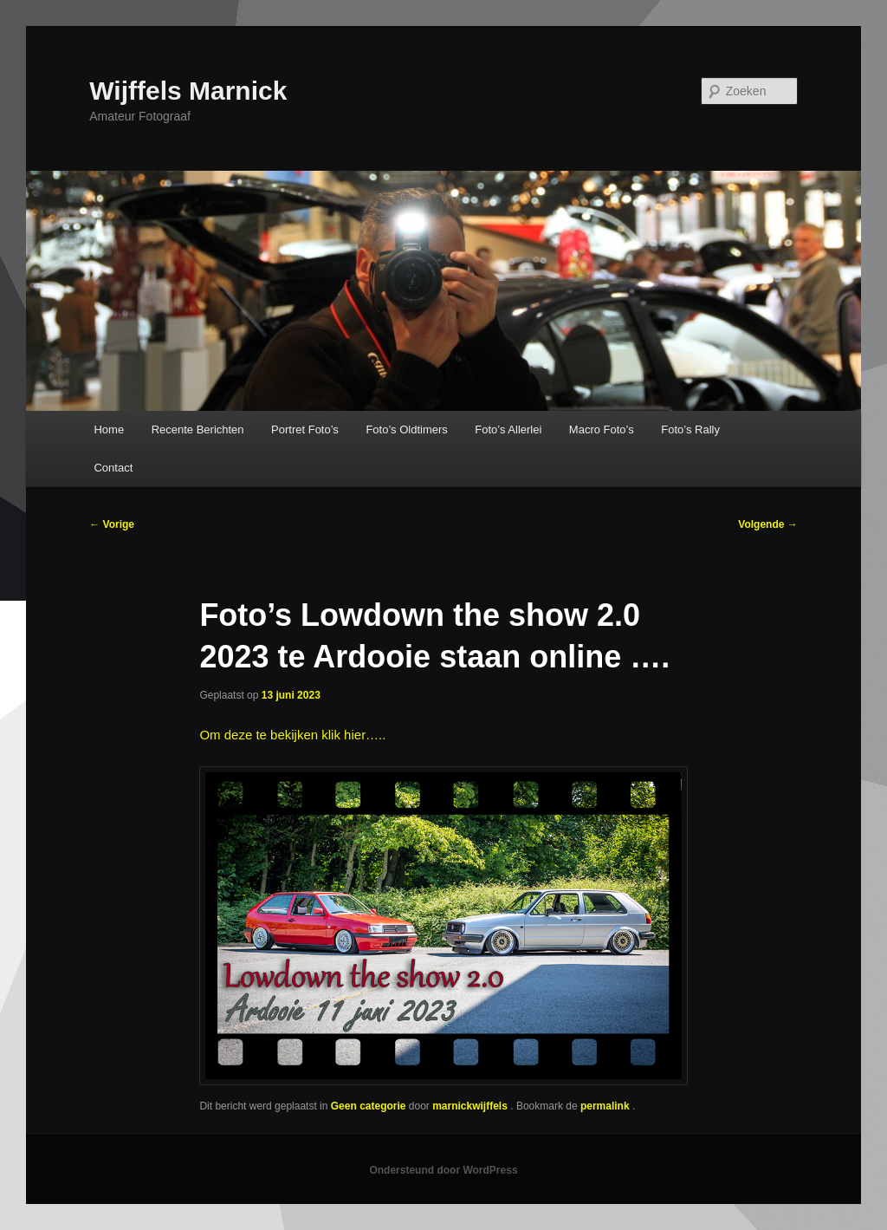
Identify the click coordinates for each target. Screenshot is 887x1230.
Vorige (111, 524)
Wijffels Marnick (188, 90)
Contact (113, 467)
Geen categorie (368, 1106)
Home (109, 429)
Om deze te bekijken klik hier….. (292, 734)
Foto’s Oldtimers (406, 429)
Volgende (767, 524)
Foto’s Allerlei (508, 429)
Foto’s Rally (690, 429)
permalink (606, 1106)
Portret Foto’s (305, 429)
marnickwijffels (471, 1106)
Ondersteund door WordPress (443, 1170)
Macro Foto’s (601, 429)
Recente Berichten (198, 429)
